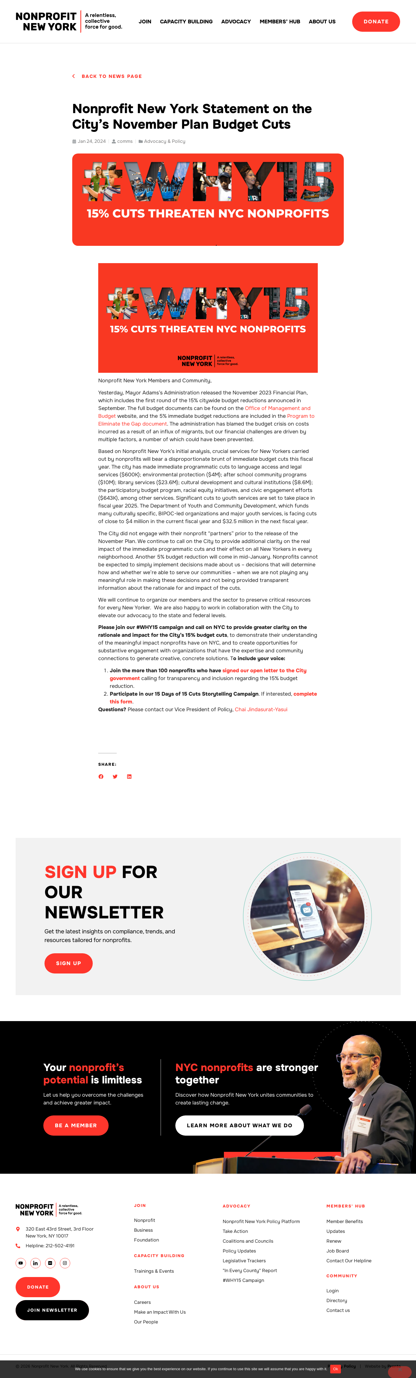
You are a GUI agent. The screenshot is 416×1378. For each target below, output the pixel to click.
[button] (100, 776)
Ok (335, 1369)
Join (145, 21)
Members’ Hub (280, 21)
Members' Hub (345, 1206)
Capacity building (186, 21)
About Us (322, 21)
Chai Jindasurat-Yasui (261, 709)
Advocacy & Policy (164, 141)
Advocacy (236, 21)
